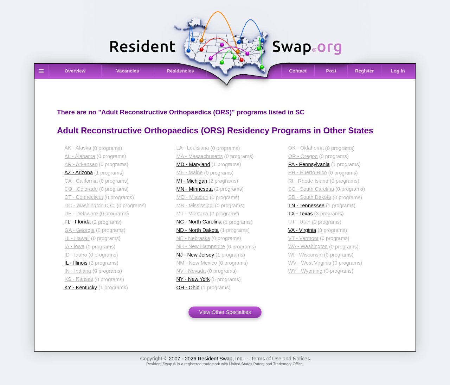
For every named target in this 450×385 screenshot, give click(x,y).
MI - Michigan (191, 181)
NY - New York (193, 279)
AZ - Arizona (78, 172)
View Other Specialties (225, 312)
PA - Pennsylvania (309, 164)
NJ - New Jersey (195, 255)
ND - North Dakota (197, 230)
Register (364, 71)
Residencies (180, 71)
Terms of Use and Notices (280, 358)
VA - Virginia (302, 230)
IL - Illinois (75, 263)
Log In (398, 71)
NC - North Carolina (199, 222)
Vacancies (127, 71)
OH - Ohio (188, 287)
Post (331, 71)
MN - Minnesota (194, 189)
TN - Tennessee (306, 205)
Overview (75, 71)
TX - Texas (300, 213)
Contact (298, 71)
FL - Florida (77, 222)
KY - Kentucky (80, 287)
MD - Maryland (193, 164)
